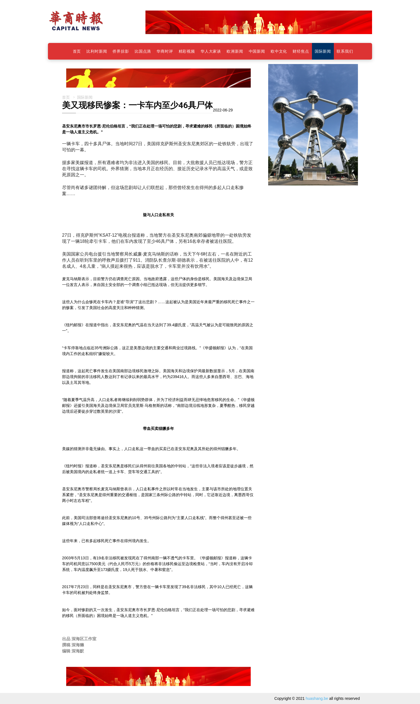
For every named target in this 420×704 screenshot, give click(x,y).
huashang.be (317, 698)
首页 (66, 97)
